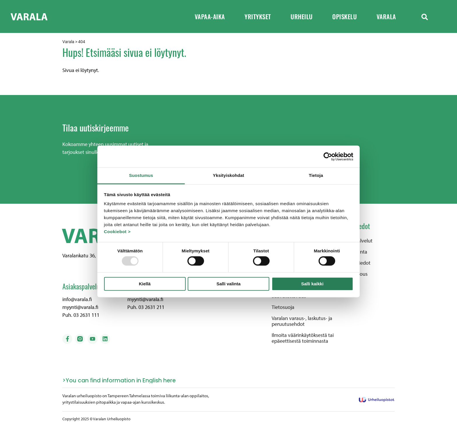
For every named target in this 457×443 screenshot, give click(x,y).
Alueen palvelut (355, 241)
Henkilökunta (352, 252)
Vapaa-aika (214, 16)
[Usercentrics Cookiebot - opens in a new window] (327, 156)
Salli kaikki (312, 283)
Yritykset (262, 16)
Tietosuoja (283, 307)
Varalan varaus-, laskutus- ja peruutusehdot (302, 321)
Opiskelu (348, 16)
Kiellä (144, 283)
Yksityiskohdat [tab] (228, 175)
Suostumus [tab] (141, 175)
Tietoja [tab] (316, 175)
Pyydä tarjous (353, 274)
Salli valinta (229, 283)
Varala (390, 16)
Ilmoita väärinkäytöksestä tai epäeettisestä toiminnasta (303, 338)
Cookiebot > (117, 231)
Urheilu (306, 16)
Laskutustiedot (354, 263)
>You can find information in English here (119, 380)
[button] (424, 16)
